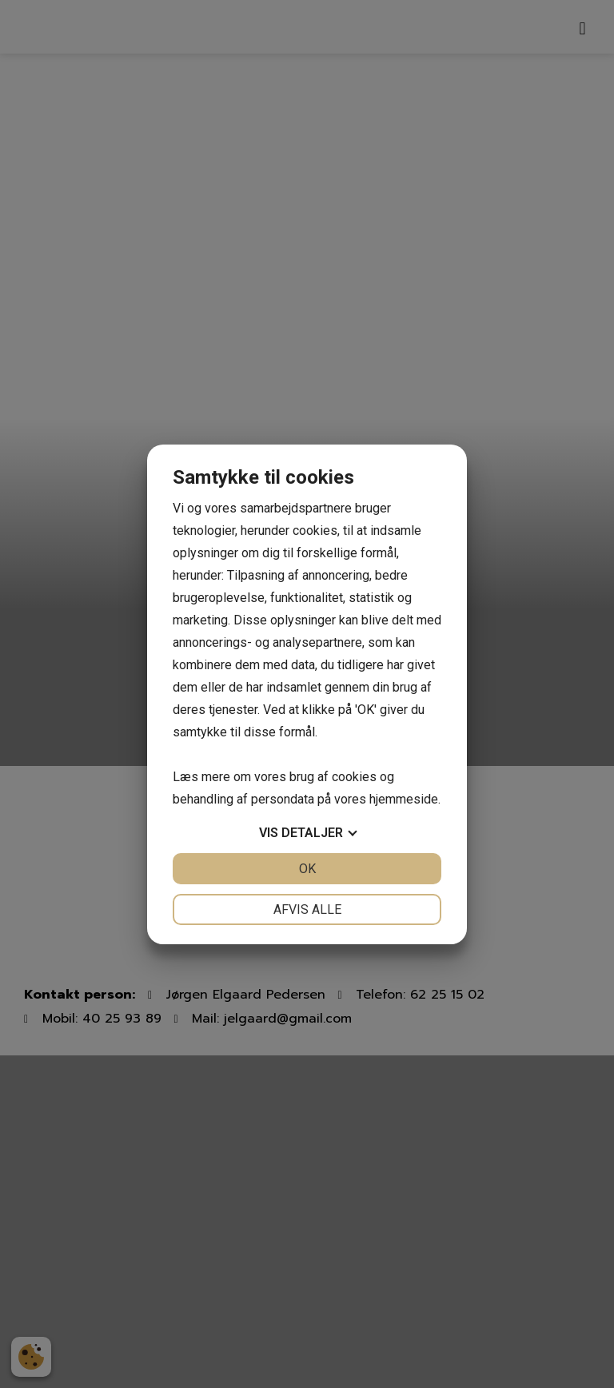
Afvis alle (307, 909)
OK (307, 868)
